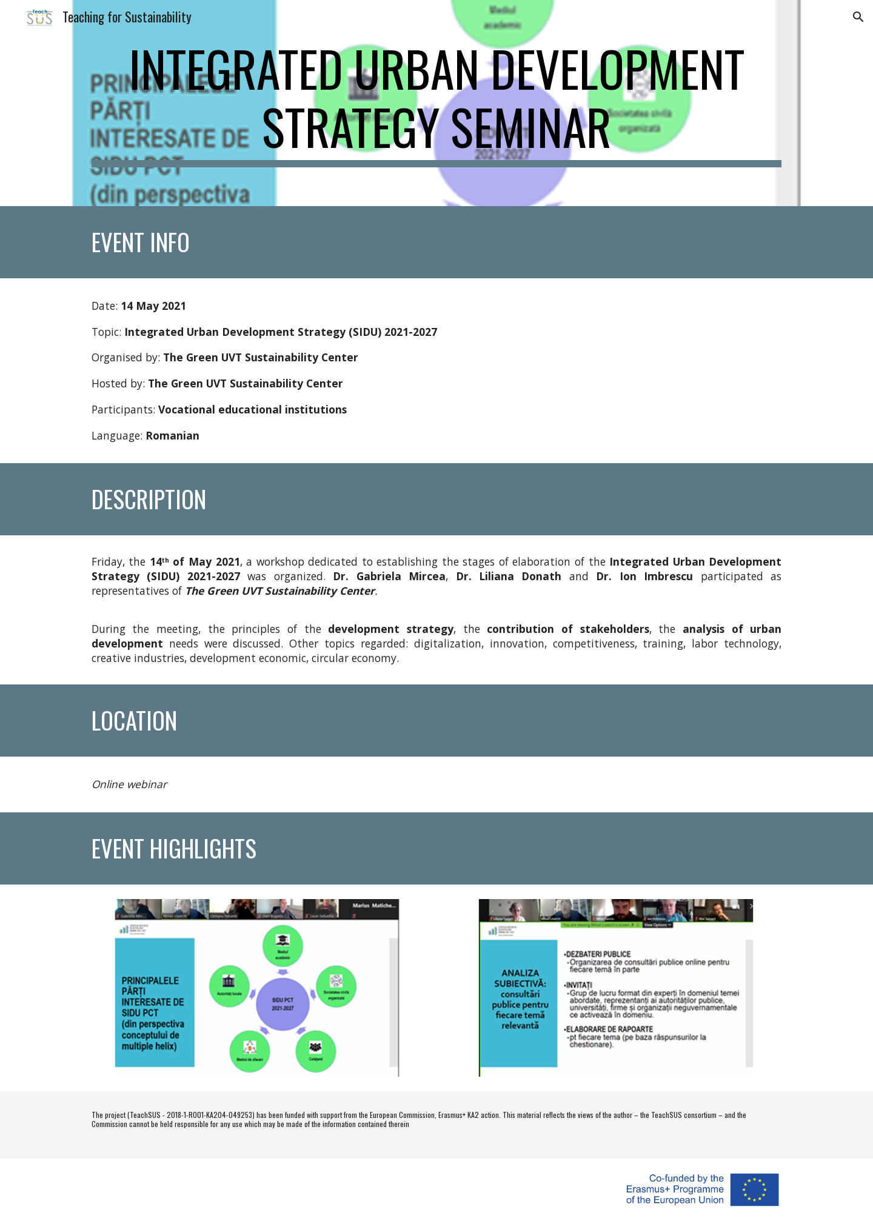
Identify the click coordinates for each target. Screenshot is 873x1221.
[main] (436, 103)
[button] (858, 17)
